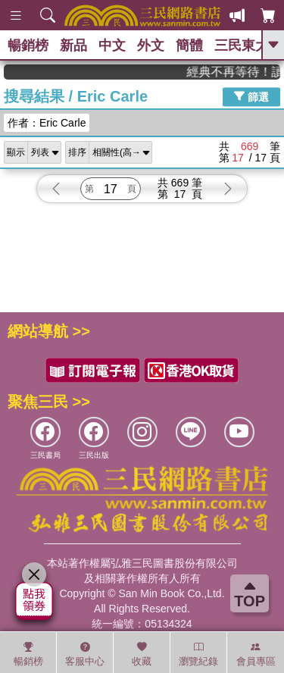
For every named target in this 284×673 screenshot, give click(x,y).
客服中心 (85, 654)
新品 (73, 45)
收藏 (141, 654)
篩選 (251, 96)
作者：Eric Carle (47, 123)
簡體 (189, 45)
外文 (150, 45)
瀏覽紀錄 (198, 654)
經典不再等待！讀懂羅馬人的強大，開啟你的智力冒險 (240, 71)
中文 (112, 45)
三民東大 (241, 45)
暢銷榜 (28, 45)
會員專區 (256, 654)
